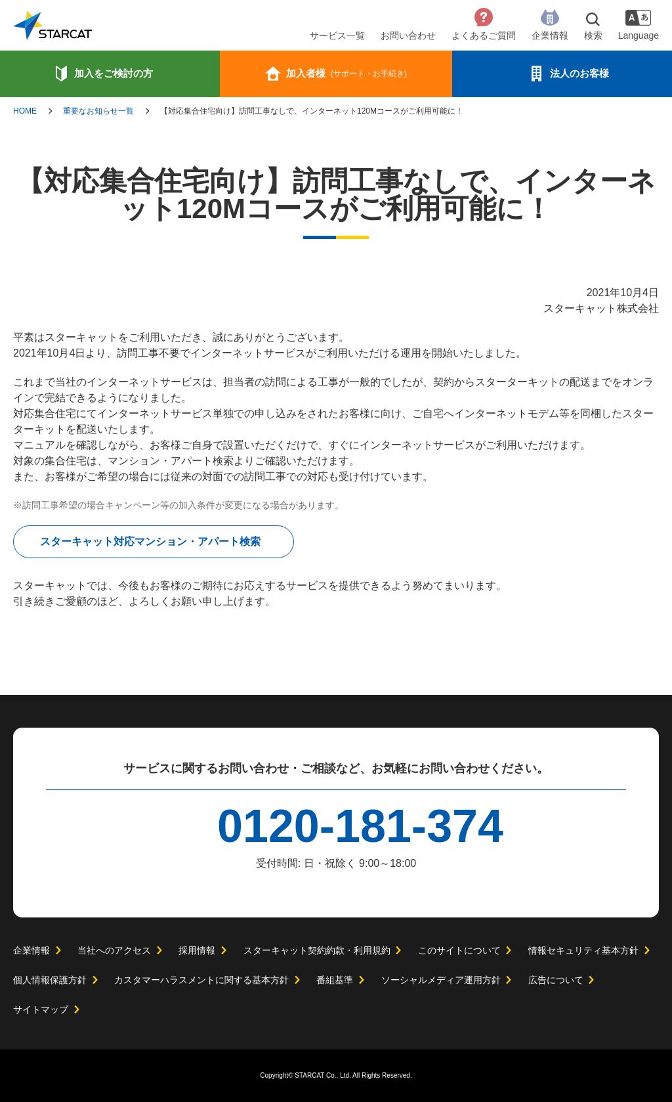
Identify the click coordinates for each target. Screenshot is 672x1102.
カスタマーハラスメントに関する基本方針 (201, 980)
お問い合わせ (405, 35)
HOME (25, 111)
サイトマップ (40, 1009)
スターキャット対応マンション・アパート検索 (150, 542)
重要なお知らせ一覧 (98, 111)
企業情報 (547, 35)
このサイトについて (458, 950)
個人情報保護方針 (50, 980)
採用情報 (196, 950)
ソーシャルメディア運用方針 (440, 980)
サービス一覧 (334, 35)
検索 (590, 35)
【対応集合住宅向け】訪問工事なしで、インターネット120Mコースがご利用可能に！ (312, 111)
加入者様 (346, 73)
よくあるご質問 (481, 35)
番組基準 (334, 980)
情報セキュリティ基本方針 (582, 950)
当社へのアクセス (113, 950)
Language (637, 35)
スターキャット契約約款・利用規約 (316, 950)
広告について (555, 980)
